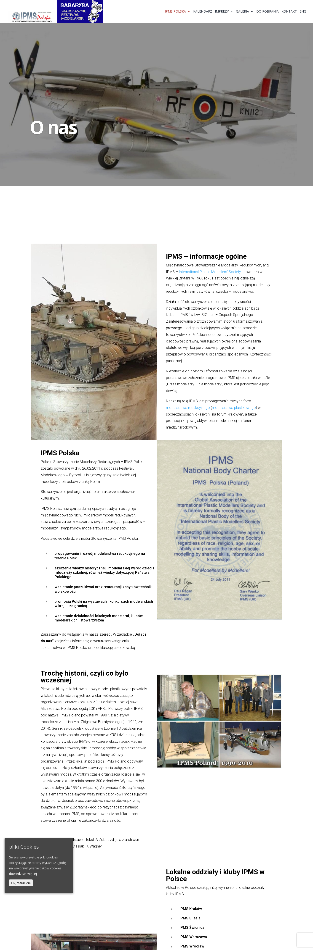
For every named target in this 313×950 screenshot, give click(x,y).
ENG (303, 11)
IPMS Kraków (191, 909)
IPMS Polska (175, 11)
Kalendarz (202, 11)
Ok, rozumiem (21, 883)
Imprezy (222, 11)
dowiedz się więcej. (23, 873)
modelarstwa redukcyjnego (188, 407)
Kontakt (289, 11)
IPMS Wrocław (192, 946)
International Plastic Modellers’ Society (210, 272)
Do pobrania (267, 11)
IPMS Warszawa (193, 937)
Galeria (242, 11)
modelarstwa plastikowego (234, 407)
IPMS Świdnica (192, 927)
